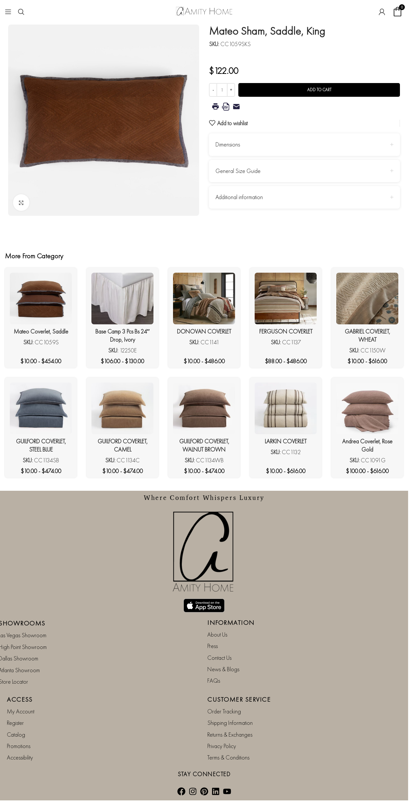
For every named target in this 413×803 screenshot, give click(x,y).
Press (212, 646)
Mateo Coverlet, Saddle (41, 331)
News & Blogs (223, 669)
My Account (20, 711)
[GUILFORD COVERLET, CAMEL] (122, 408)
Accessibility (20, 757)
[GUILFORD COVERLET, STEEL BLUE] (41, 408)
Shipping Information (230, 722)
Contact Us (219, 657)
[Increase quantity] (231, 90)
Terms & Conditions (228, 757)
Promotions (18, 746)
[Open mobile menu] (8, 11)
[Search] (21, 11)
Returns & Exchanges (229, 734)
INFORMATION (231, 622)
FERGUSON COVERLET (285, 331)
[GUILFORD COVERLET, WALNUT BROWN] (204, 408)
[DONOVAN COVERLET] (204, 298)
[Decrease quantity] (213, 90)
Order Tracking (224, 711)
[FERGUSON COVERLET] (286, 298)
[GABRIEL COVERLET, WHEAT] (367, 298)
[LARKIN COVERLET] (286, 408)
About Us (217, 634)
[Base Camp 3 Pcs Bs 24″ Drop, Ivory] (122, 298)
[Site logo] (204, 10)
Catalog (16, 734)
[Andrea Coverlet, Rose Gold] (367, 408)
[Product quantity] (222, 90)
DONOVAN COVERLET (204, 331)
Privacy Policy (221, 746)
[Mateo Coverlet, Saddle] (41, 298)
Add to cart (319, 90)
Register (15, 722)
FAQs (213, 680)
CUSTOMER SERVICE (239, 699)
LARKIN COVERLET (286, 441)
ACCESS (19, 699)
